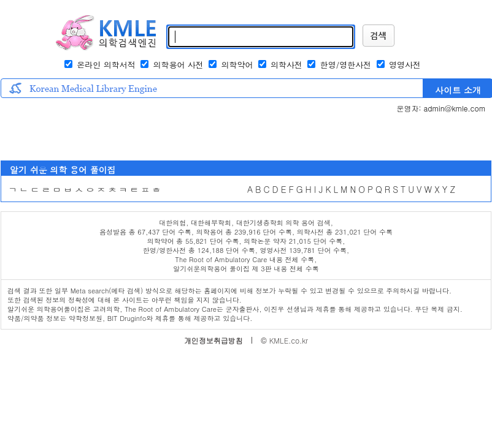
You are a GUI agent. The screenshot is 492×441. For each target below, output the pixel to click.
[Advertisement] (177, 136)
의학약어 (237, 64)
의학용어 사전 (179, 64)
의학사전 (286, 64)
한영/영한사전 (347, 64)
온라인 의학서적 (106, 64)
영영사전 (405, 64)
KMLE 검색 (378, 35)
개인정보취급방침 (213, 340)
